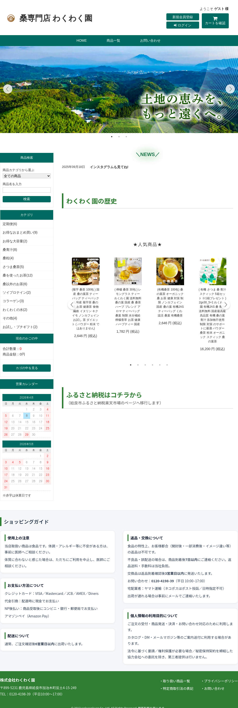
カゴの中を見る (27, 368)
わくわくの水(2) (15, 310)
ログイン (182, 25)
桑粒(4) (8, 258)
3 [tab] (126, 136)
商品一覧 (113, 40)
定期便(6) (10, 224)
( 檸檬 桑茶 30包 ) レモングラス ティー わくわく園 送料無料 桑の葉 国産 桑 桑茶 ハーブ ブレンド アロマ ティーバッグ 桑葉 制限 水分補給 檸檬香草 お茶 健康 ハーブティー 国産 (127, 307)
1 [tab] (111, 136)
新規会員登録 (182, 17)
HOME (81, 40)
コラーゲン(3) (13, 301)
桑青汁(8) (10, 250)
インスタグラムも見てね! (109, 167)
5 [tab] (159, 364)
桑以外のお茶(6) (15, 284)
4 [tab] (152, 364)
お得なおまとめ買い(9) (20, 232)
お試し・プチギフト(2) (20, 327)
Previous (7, 89)
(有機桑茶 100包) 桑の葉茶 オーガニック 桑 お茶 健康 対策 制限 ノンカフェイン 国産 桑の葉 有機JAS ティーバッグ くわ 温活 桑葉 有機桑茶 (170, 302)
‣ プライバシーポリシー (220, 680)
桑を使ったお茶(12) (18, 275)
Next (230, 89)
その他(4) (10, 318)
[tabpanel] (119, 89)
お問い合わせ (150, 40)
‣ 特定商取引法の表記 (177, 688)
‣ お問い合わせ (213, 688)
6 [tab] (167, 364)
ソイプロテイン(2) (17, 292)
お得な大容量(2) (15, 241)
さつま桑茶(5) (13, 267)
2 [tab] (119, 136)
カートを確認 (215, 21)
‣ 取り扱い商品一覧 (175, 680)
